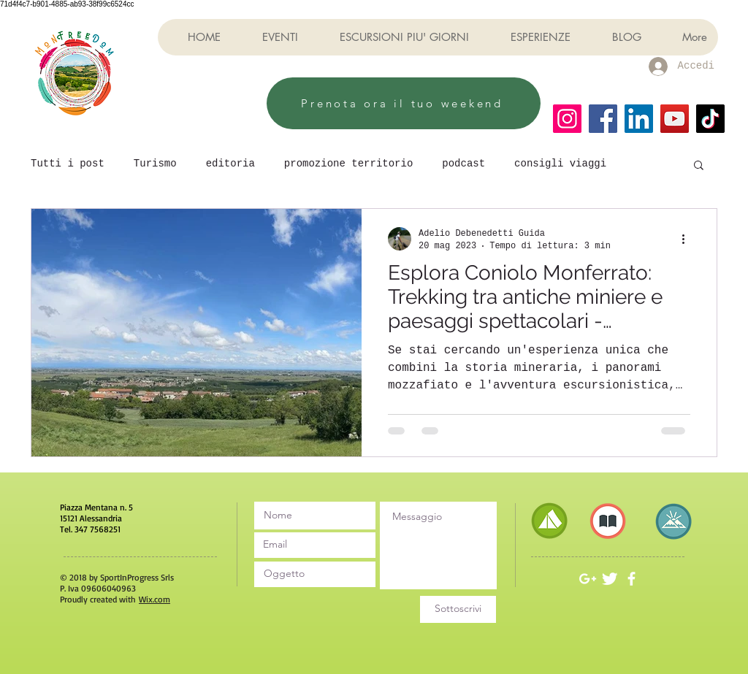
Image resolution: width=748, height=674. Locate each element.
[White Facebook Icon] (631, 579)
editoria (230, 163)
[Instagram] (567, 118)
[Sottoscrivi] (458, 609)
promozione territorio (348, 163)
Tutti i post (67, 163)
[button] (699, 166)
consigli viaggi (560, 163)
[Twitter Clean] (609, 579)
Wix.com (154, 599)
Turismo (155, 163)
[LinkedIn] (639, 118)
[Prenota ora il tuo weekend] (404, 103)
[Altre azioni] (688, 239)
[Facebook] (603, 118)
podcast (463, 163)
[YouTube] (674, 118)
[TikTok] (710, 118)
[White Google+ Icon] (588, 579)
